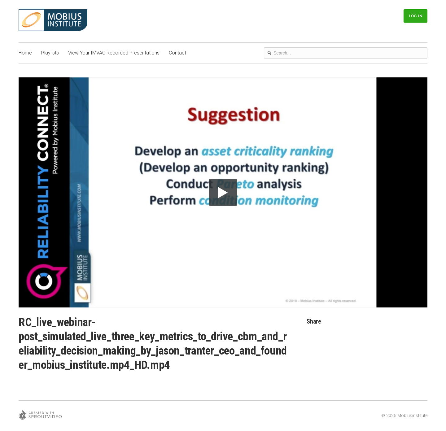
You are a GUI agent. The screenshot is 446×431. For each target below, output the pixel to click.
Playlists (50, 53)
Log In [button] (415, 16)
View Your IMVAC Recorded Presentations (114, 53)
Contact (177, 53)
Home (25, 53)
